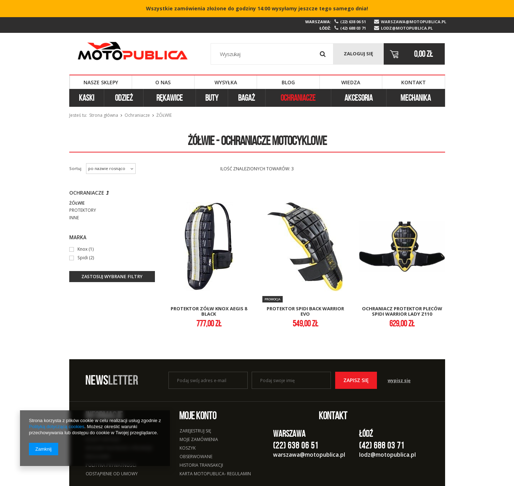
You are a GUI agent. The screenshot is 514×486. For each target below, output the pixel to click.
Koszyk (188, 448)
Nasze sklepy (101, 82)
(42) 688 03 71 (353, 28)
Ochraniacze (298, 97)
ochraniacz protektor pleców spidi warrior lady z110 (402, 311)
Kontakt (413, 82)
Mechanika (415, 97)
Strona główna (103, 115)
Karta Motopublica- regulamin (215, 474)
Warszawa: (318, 21)
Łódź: (325, 28)
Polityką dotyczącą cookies (56, 426)
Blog (288, 82)
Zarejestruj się (195, 431)
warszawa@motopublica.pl (413, 21)
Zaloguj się (358, 53)
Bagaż (246, 97)
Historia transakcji (201, 465)
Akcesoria (358, 97)
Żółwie (77, 203)
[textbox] (272, 54)
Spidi (82, 257)
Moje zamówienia (199, 439)
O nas (163, 82)
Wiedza (350, 82)
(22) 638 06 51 (353, 21)
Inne (74, 217)
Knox (82, 249)
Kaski (86, 97)
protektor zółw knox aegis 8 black (209, 311)
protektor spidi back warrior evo (305, 311)
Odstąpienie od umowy (112, 474)
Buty (211, 97)
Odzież (124, 97)
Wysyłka (226, 82)
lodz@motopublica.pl (407, 28)
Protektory (82, 210)
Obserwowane (196, 457)
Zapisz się (356, 380)
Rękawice (169, 97)
